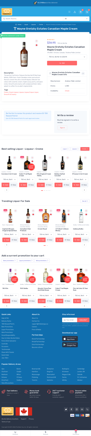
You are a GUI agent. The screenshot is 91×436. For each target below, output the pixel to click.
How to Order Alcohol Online (11, 338)
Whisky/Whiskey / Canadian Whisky (43, 225)
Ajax (3, 369)
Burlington (65, 369)
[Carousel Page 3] (46, 190)
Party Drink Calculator (9, 341)
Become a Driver (37, 347)
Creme (41, 24)
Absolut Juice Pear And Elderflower (62, 289)
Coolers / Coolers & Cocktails (8, 285)
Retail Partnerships (38, 341)
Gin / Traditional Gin (26, 284)
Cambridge (81, 369)
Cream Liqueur (14, 92)
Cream (6, 92)
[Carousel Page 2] (44, 190)
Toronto (34, 380)
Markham (5, 374)
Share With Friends (8, 352)
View (14, 185)
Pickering (35, 377)
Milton (19, 374)
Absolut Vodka (7, 229)
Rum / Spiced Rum (25, 224)
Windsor (79, 380)
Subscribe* (83, 320)
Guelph (19, 371)
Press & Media (36, 329)
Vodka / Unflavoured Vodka (10, 224)
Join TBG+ (5, 358)
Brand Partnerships (38, 339)
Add (62, 63)
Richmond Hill (51, 377)
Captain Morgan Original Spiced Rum (27, 229)
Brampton (50, 369)
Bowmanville (36, 369)
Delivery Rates (6, 321)
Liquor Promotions (8, 329)
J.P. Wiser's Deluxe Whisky (79, 229)
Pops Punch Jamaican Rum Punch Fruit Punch (10, 290)
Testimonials (6, 349)
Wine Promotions (7, 332)
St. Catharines (82, 377)
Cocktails (5, 343)
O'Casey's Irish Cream (80, 174)
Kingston (50, 371)
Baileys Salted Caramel (60, 175)
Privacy (31, 419)
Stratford (5, 380)
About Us (35, 318)
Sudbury (19, 380)
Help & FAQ (5, 318)
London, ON (81, 371)
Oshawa (4, 377)
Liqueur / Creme (7, 171)
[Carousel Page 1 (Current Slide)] (42, 190)
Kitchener (65, 371)
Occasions (5, 346)
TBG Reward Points (8, 324)
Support (23, 419)
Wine (42, 261)
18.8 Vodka (42, 288)
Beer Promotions (7, 327)
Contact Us (35, 321)
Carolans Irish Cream (10, 174)
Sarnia (64, 377)
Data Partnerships (38, 344)
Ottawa (19, 377)
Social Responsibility (8, 335)
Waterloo (50, 380)
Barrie (19, 369)
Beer (9, 261)
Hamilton (35, 371)
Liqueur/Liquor (29, 92)
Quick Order (5, 355)
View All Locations (7, 383)
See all (85, 201)
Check (67, 91)
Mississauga (36, 374)
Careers (34, 327)
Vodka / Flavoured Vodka (62, 284)
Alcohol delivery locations (10, 419)
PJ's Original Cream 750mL (45, 175)
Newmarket (51, 374)
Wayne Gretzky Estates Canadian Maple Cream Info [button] (64, 73)
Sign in (62, 128)
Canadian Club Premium (43, 229)
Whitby (64, 380)
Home (18, 24)
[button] (70, 338)
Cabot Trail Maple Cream (26, 175)
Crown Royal (59, 229)
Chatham (5, 371)
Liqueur (33, 24)
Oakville (79, 374)
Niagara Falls (66, 374)
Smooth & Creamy (10, 94)
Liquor (26, 24)
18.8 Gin (23, 288)
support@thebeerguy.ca (40, 324)
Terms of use (6, 422)
